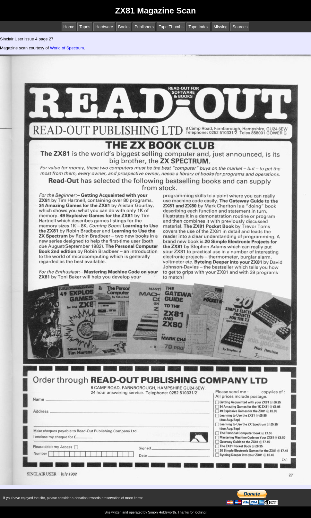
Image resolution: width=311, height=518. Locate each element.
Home (69, 26)
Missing (221, 26)
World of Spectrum (67, 48)
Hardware (104, 26)
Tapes (84, 26)
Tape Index (198, 26)
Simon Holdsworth (162, 512)
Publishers (144, 26)
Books (124, 26)
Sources (239, 26)
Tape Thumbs (171, 26)
